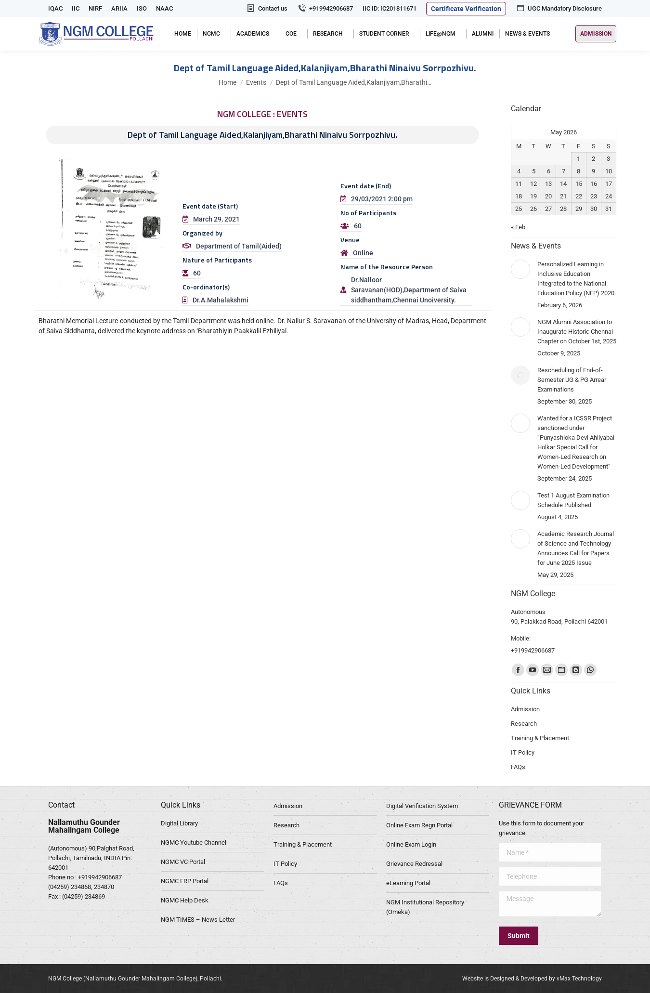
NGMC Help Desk (184, 900)
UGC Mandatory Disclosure (559, 8)
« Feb (518, 227)
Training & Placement (302, 844)
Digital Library (179, 823)
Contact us (266, 8)
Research (286, 825)
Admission (287, 806)
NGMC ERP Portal (184, 881)
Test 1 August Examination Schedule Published (573, 500)
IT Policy (285, 863)
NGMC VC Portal (183, 861)
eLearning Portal (408, 883)
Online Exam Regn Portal (419, 825)
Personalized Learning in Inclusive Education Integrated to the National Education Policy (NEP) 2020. (576, 279)
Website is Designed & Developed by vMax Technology (532, 978)
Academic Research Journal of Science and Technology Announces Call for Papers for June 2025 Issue (575, 548)
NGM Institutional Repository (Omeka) (425, 907)
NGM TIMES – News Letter (198, 919)
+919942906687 (325, 8)
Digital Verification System (422, 806)
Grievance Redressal (414, 863)
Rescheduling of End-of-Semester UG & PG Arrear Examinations (571, 379)
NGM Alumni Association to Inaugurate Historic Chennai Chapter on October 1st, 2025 (576, 331)
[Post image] (520, 269)
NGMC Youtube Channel (193, 842)
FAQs (280, 883)
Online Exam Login (411, 844)
